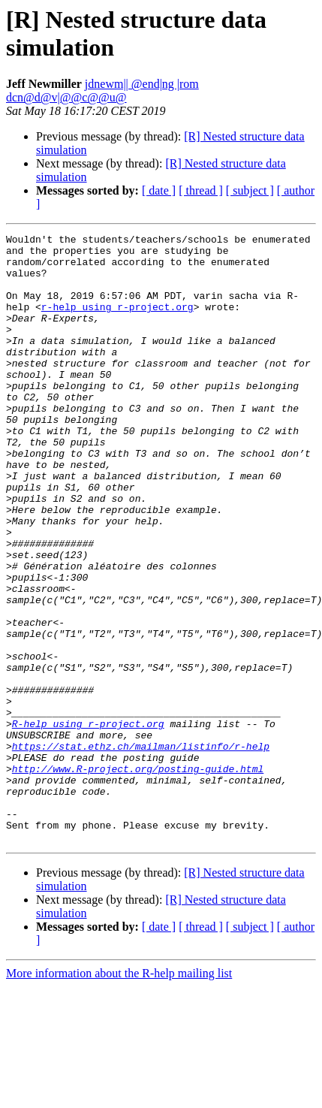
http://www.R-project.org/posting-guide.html (137, 876)
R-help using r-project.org (88, 822)
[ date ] (159, 190)
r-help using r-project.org (117, 322)
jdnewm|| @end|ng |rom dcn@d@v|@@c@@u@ (102, 90)
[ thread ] (201, 190)
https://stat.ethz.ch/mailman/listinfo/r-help (140, 849)
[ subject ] (250, 190)
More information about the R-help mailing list (119, 1094)
